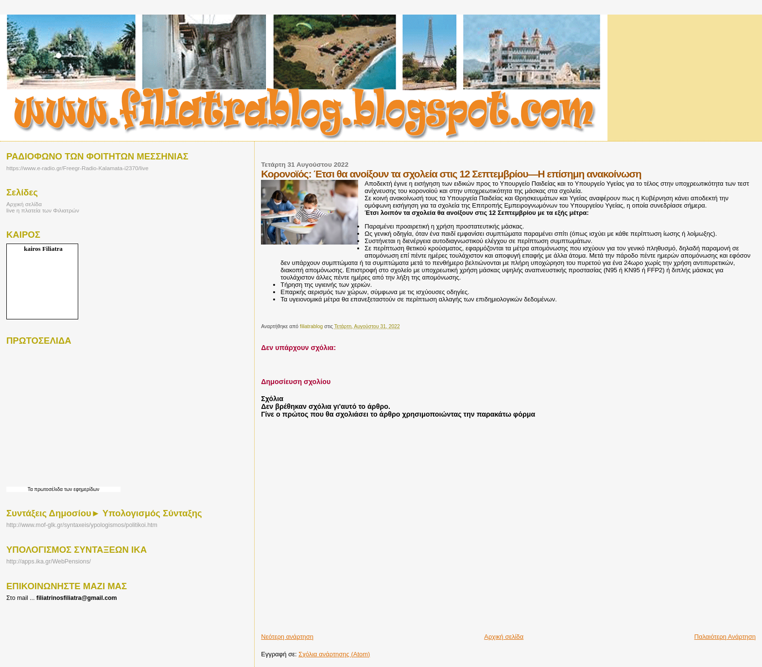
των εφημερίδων (81, 489)
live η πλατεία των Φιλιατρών (42, 210)
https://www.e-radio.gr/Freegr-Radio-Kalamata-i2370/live (77, 168)
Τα (31, 489)
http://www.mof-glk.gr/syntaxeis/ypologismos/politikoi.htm (81, 525)
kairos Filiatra (43, 248)
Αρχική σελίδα (503, 636)
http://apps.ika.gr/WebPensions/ (48, 561)
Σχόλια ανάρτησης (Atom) (334, 654)
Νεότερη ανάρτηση (287, 636)
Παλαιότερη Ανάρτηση (725, 636)
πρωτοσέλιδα (48, 489)
